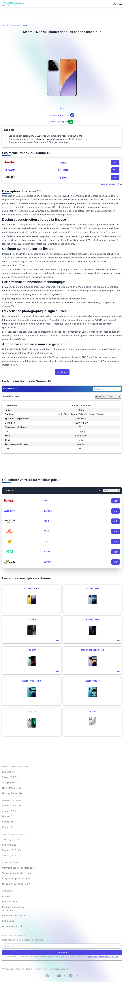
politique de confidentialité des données (103, 957)
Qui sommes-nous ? (12, 926)
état (98, 490)
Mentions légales (10, 901)
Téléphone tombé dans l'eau (16, 873)
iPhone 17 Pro (9, 811)
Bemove (64, 969)
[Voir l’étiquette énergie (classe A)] (62, 122)
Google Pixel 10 (10, 782)
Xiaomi (24, 25)
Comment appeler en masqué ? (18, 867)
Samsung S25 (9, 855)
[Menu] (120, 3)
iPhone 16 (7, 827)
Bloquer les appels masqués (16, 878)
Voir (115, 162)
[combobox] (106, 389)
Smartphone (14, 25)
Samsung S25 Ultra (12, 850)
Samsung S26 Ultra (12, 839)
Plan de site (8, 921)
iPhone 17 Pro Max (11, 805)
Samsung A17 (9, 771)
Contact (6, 896)
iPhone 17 (7, 816)
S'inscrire (62, 952)
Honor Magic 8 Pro (11, 788)
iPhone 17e (7, 821)
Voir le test (62, 372)
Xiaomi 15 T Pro (10, 777)
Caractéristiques (11, 396)
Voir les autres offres (111, 184)
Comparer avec (10, 389)
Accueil (5, 25)
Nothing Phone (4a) (12, 793)
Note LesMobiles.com (62, 115)
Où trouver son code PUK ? (16, 884)
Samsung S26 (9, 844)
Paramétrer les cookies (13, 915)
